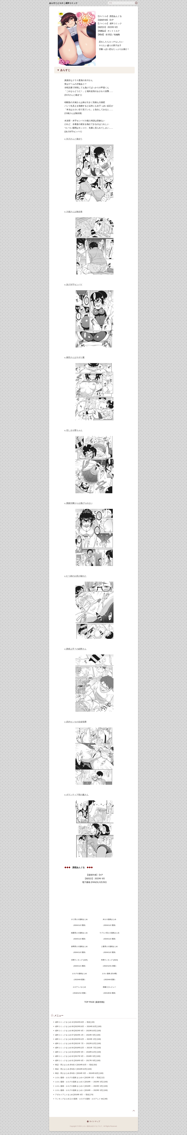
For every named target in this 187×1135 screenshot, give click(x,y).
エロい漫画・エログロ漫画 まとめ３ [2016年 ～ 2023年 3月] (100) (81, 1082)
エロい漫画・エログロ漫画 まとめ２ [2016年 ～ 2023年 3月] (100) (81, 1086)
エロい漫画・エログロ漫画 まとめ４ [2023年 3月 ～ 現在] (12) (79, 1077)
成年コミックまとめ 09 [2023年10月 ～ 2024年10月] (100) (78, 1026)
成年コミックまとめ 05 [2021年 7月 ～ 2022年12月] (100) (78, 1043)
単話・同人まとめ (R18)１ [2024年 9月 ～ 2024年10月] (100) (79, 1073)
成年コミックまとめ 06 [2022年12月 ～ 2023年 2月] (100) (78, 1039)
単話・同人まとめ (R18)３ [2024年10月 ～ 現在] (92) (76, 1065)
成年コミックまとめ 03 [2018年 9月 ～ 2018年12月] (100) (78, 1052)
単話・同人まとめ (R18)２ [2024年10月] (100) (73, 1069)
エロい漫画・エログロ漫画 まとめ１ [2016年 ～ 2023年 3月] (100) (81, 1090)
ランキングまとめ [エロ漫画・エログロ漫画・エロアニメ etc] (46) (81, 1099)
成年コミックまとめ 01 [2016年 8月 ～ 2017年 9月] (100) (77, 1060)
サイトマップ (94, 1121)
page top (133, 1110)
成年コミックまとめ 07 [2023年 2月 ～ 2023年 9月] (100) (77, 1035)
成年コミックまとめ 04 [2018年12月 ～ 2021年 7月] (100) (78, 1048)
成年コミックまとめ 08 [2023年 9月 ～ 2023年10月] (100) (78, 1031)
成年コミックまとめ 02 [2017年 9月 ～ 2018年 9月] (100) (77, 1056)
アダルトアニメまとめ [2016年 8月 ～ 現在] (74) (74, 1095)
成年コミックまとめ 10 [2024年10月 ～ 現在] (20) (74, 1022)
